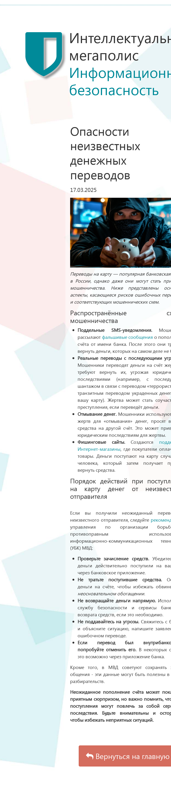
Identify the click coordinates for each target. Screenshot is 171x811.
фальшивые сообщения (127, 336)
